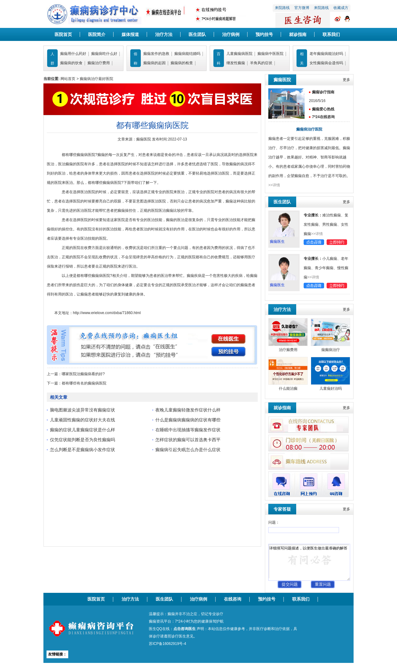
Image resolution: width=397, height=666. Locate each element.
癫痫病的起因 (154, 63)
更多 (346, 80)
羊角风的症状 (261, 63)
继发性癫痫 (235, 63)
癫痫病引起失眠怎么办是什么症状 (188, 449)
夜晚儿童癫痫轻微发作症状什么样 (188, 409)
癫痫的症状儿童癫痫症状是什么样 (82, 429)
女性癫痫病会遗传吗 (326, 63)
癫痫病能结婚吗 (187, 53)
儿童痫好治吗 (330, 388)
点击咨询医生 (184, 629)
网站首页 (67, 79)
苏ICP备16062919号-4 (167, 644)
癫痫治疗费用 (98, 63)
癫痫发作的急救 (156, 53)
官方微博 (301, 8)
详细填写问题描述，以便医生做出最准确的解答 (309, 562)
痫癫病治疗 (330, 350)
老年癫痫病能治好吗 (326, 53)
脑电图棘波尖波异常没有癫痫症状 (82, 409)
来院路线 (282, 8)
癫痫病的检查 (182, 63)
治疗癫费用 (288, 350)
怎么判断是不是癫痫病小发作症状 (82, 449)
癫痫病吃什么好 (104, 53)
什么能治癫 (288, 388)
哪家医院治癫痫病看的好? (83, 374)
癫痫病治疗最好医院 (96, 79)
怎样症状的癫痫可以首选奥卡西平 (188, 439)
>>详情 (274, 185)
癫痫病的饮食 (71, 63)
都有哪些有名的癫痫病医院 (84, 383)
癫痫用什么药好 (73, 53)
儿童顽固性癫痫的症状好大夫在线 (82, 419)
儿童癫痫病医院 (239, 53)
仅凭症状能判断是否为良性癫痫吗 (82, 439)
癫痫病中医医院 (270, 53)
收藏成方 (340, 8)
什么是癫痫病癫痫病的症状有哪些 (188, 419)
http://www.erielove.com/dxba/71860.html (107, 313)
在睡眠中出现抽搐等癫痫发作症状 (188, 429)
